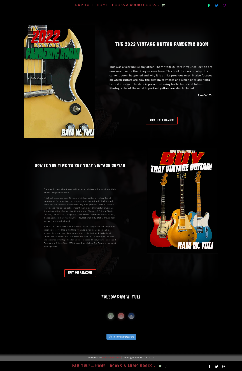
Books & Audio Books (134, 5)
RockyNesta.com (111, 357)
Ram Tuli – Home (91, 5)
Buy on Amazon (162, 120)
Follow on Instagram (121, 336)
